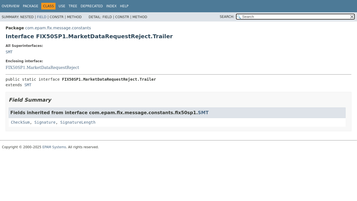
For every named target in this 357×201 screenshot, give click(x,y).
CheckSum (20, 122)
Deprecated (92, 6)
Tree (73, 6)
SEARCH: (227, 17)
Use (62, 6)
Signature (45, 122)
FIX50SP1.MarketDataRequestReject (42, 67)
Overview (11, 6)
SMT (9, 52)
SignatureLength (77, 122)
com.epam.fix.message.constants (58, 28)
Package (30, 6)
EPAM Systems (54, 147)
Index (111, 6)
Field (41, 17)
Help (124, 6)
